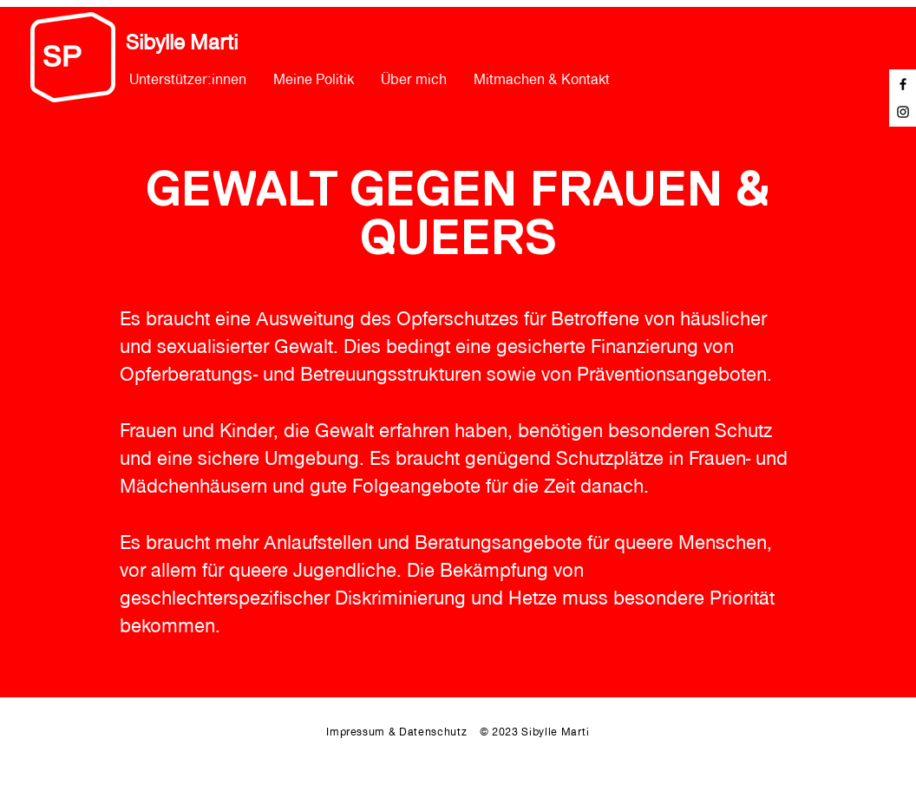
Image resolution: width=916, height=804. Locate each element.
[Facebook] (903, 84)
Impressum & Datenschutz (403, 731)
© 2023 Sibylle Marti (535, 731)
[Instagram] (903, 112)
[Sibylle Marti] (199, 43)
